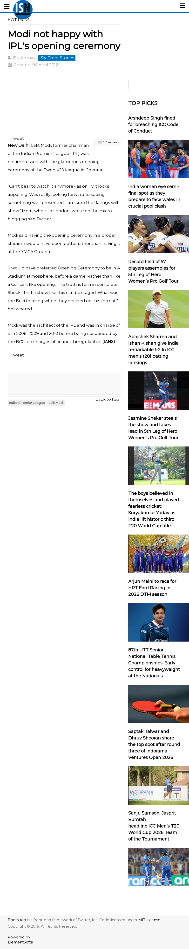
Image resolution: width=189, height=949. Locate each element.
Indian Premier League (44, 153)
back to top (107, 399)
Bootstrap (17, 919)
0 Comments (111, 142)
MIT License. (149, 919)
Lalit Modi (56, 403)
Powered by (20, 939)
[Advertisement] (64, 102)
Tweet (17, 138)
